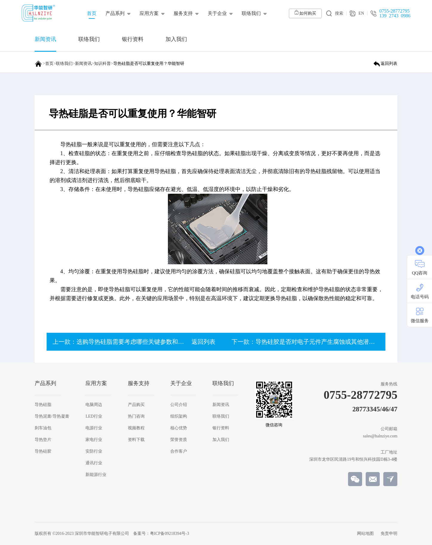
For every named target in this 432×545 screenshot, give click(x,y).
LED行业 (93, 416)
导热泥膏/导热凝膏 (52, 416)
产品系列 (115, 13)
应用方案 (149, 13)
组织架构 (178, 416)
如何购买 (305, 13)
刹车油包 (43, 428)
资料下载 (136, 440)
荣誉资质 (178, 440)
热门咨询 (136, 416)
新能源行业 (95, 475)
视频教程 (136, 428)
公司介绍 (178, 405)
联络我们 (251, 13)
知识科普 (102, 63)
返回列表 (203, 341)
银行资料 (220, 428)
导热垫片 (43, 440)
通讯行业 (93, 463)
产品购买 (136, 405)
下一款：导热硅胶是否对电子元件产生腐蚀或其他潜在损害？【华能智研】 (330, 341)
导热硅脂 (43, 405)
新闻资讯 (83, 63)
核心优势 (178, 428)
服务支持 (183, 13)
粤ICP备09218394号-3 (169, 533)
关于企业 (217, 13)
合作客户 (178, 451)
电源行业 (93, 428)
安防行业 (93, 451)
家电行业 (93, 440)
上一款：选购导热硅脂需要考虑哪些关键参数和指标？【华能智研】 (142, 341)
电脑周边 (93, 405)
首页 (49, 63)
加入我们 (220, 440)
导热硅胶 (43, 451)
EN (357, 13)
